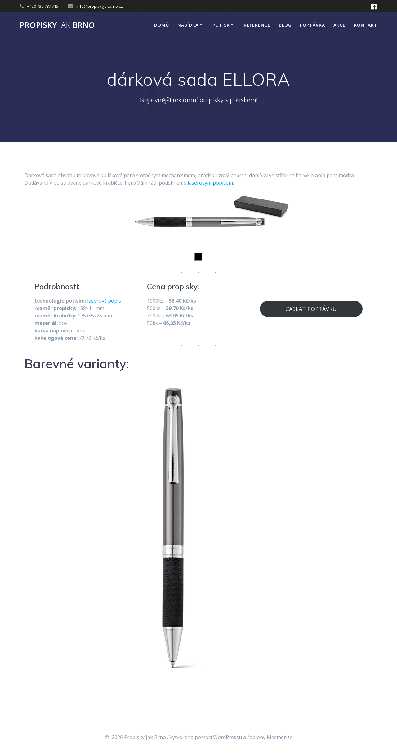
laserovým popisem (210, 182)
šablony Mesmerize (269, 737)
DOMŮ (161, 25)
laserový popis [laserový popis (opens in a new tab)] (104, 300)
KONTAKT (365, 25)
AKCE (339, 25)
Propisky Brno (57, 25)
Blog (285, 25)
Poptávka (312, 25)
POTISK (221, 25)
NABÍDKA (187, 25)
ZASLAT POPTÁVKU (311, 309)
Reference (257, 25)
